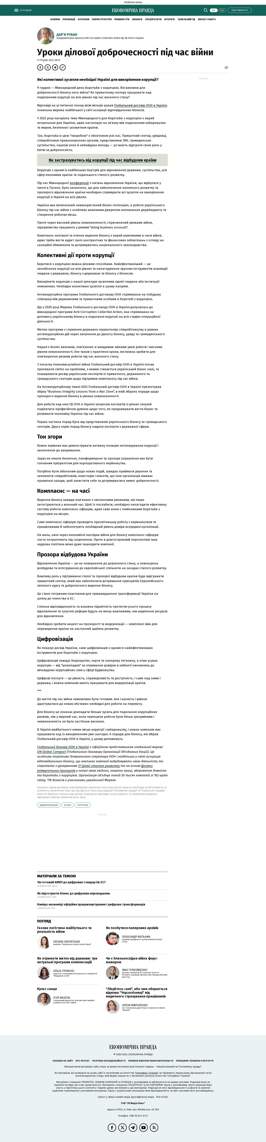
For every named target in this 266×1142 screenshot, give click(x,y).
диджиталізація (49, 805)
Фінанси (137, 19)
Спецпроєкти (153, 19)
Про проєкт (82, 1060)
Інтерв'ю (169, 19)
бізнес (67, 805)
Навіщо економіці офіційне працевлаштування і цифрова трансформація (91, 904)
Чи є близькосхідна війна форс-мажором (132, 960)
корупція (82, 805)
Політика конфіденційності (109, 1060)
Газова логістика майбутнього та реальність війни (64, 930)
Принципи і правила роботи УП (194, 1060)
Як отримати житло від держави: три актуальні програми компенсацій (67, 960)
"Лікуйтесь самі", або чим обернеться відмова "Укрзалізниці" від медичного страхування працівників (136, 992)
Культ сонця (47, 989)
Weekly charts (207, 19)
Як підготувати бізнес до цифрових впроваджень (73, 893)
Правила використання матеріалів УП (150, 1060)
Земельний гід (186, 19)
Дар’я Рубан (66, 35)
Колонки (83, 19)
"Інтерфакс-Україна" (146, 1073)
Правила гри (121, 19)
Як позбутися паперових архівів (132, 928)
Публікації (69, 19)
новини (55, 19)
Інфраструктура (102, 19)
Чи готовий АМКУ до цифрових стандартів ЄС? (71, 882)
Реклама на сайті (63, 1060)
